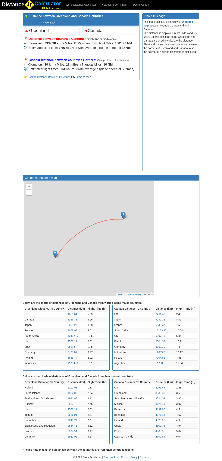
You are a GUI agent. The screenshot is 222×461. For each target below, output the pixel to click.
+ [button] (29, 187)
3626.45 (160, 403)
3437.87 (72, 352)
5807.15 (160, 335)
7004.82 (160, 357)
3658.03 (72, 330)
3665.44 (72, 357)
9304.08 (160, 341)
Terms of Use (111, 457)
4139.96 (160, 409)
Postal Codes (141, 4)
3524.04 (160, 398)
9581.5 (72, 346)
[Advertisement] (81, 110)
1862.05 (72, 392)
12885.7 (160, 352)
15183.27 (160, 330)
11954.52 (73, 363)
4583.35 (160, 431)
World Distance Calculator (81, 4)
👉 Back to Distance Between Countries (47, 77)
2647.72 (72, 420)
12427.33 (73, 335)
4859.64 (72, 314)
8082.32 (160, 319)
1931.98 (72, 398)
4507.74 (160, 425)
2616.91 (72, 414)
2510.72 (72, 403)
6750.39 (160, 346)
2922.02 (72, 436)
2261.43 (160, 314)
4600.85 (160, 436)
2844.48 (72, 425)
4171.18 (160, 414)
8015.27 (72, 324)
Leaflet (120, 294)
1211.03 (72, 387)
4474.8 (159, 420)
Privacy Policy (129, 457)
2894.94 (72, 431)
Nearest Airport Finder (114, 4)
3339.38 (72, 319)
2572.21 (72, 341)
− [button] (29, 192)
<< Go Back (48, 22)
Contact (144, 457)
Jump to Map (83, 77)
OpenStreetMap (134, 294)
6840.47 (160, 324)
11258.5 (160, 363)
